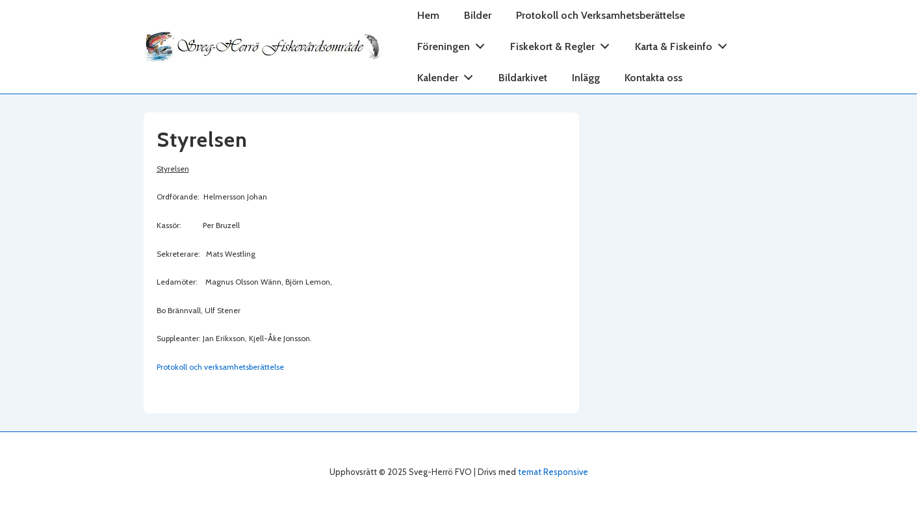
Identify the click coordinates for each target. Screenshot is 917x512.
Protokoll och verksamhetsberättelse (220, 367)
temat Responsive (553, 472)
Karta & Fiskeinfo (684, 44)
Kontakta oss (653, 77)
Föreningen (454, 44)
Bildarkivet (522, 77)
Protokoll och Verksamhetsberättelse (600, 15)
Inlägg (586, 77)
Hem (428, 15)
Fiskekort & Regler (563, 44)
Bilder (477, 15)
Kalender (448, 75)
